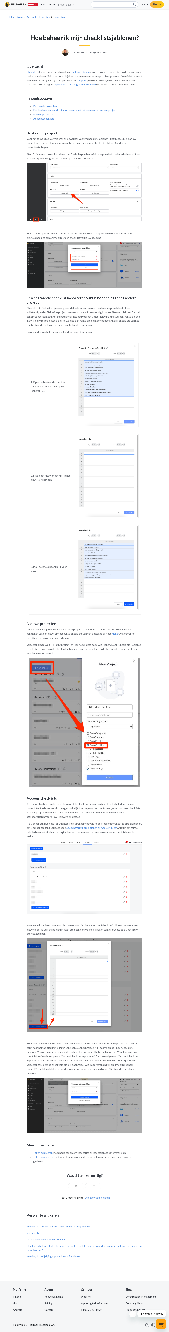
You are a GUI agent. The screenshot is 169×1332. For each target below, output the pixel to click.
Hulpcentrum (15, 16)
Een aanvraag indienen (97, 1197)
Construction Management (141, 1296)
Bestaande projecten (45, 105)
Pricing (48, 1303)
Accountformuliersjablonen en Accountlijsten (91, 827)
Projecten (59, 16)
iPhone (17, 1296)
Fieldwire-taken (81, 71)
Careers (48, 1309)
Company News (135, 1303)
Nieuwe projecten (43, 114)
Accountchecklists (43, 118)
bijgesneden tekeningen (67, 84)
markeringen (88, 84)
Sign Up (157, 4)
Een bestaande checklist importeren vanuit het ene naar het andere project (74, 110)
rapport (82, 80)
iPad (15, 1303)
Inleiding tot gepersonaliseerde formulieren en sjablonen (58, 1226)
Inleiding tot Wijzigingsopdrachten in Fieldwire (53, 1256)
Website (86, 1296)
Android (17, 1309)
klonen (115, 633)
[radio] (76, 1186)
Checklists (33, 71)
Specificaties (34, 1232)
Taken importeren (43, 1156)
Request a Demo (53, 1296)
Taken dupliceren (43, 1152)
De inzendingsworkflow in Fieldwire (47, 1239)
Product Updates (135, 1309)
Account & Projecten (38, 16)
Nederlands (66, 4)
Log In (144, 4)
